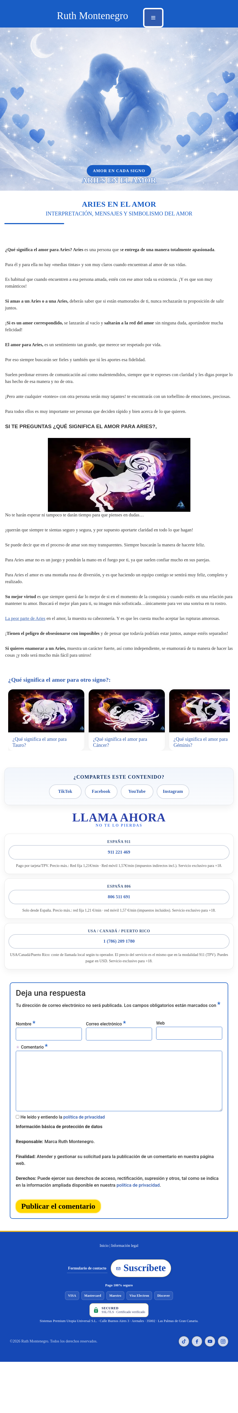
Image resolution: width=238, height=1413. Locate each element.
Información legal (124, 1228)
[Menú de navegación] (153, 18)
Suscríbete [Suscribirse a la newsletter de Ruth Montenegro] (141, 1250)
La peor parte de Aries (24, 601)
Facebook (101, 775)
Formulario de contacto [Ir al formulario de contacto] (87, 1250)
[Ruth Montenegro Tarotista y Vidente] (92, 16)
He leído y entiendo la (62, 1103)
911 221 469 (119, 836)
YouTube (137, 775)
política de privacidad (84, 1103)
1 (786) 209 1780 (119, 926)
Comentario (34, 1030)
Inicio (104, 1228)
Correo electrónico (106, 1007)
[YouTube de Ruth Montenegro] (210, 1323)
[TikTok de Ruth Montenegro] (184, 1323)
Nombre (25, 1007)
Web (160, 1007)
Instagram (173, 775)
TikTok (65, 775)
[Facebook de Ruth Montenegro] (197, 1323)
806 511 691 (119, 881)
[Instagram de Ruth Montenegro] (223, 1323)
